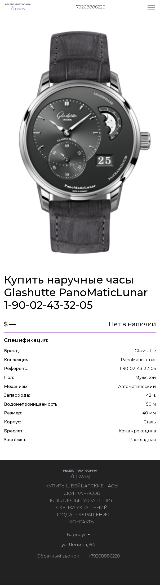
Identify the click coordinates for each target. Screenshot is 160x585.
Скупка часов (82, 493)
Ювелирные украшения (83, 500)
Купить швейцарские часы (82, 485)
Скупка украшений (82, 507)
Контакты (83, 521)
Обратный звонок (56, 556)
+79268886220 (89, 7)
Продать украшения (82, 514)
